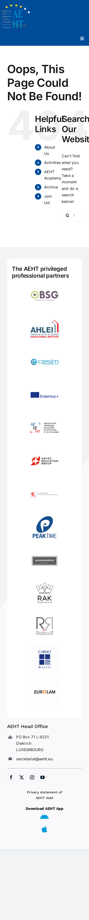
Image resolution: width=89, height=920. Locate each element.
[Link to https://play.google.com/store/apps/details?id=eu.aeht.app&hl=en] (44, 817)
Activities (52, 162)
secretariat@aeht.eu (34, 759)
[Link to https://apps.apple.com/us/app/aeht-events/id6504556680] (44, 829)
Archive (51, 187)
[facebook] (11, 777)
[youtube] (42, 777)
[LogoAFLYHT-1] (44, 415)
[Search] (68, 215)
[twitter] (22, 777)
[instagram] (32, 777)
